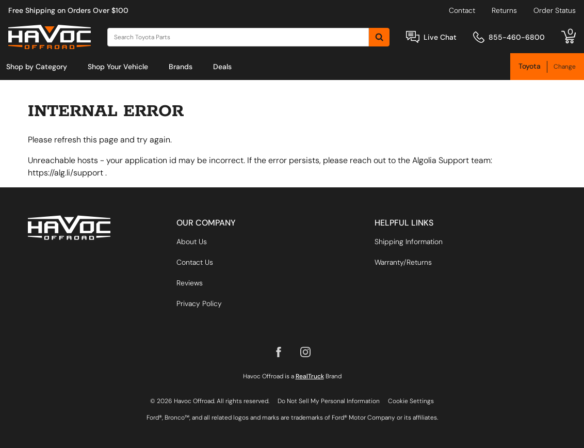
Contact (462, 10)
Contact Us (194, 262)
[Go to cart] (568, 37)
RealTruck (310, 376)
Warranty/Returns (403, 262)
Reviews (189, 282)
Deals (222, 66)
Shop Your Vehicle (118, 66)
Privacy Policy (199, 303)
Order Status (554, 10)
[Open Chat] (412, 37)
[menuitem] (36, 66)
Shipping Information (409, 241)
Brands (180, 66)
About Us (191, 241)
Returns (504, 10)
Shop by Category (36, 66)
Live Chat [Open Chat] (440, 37)
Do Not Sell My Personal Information (329, 401)
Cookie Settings (411, 401)
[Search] (238, 37)
